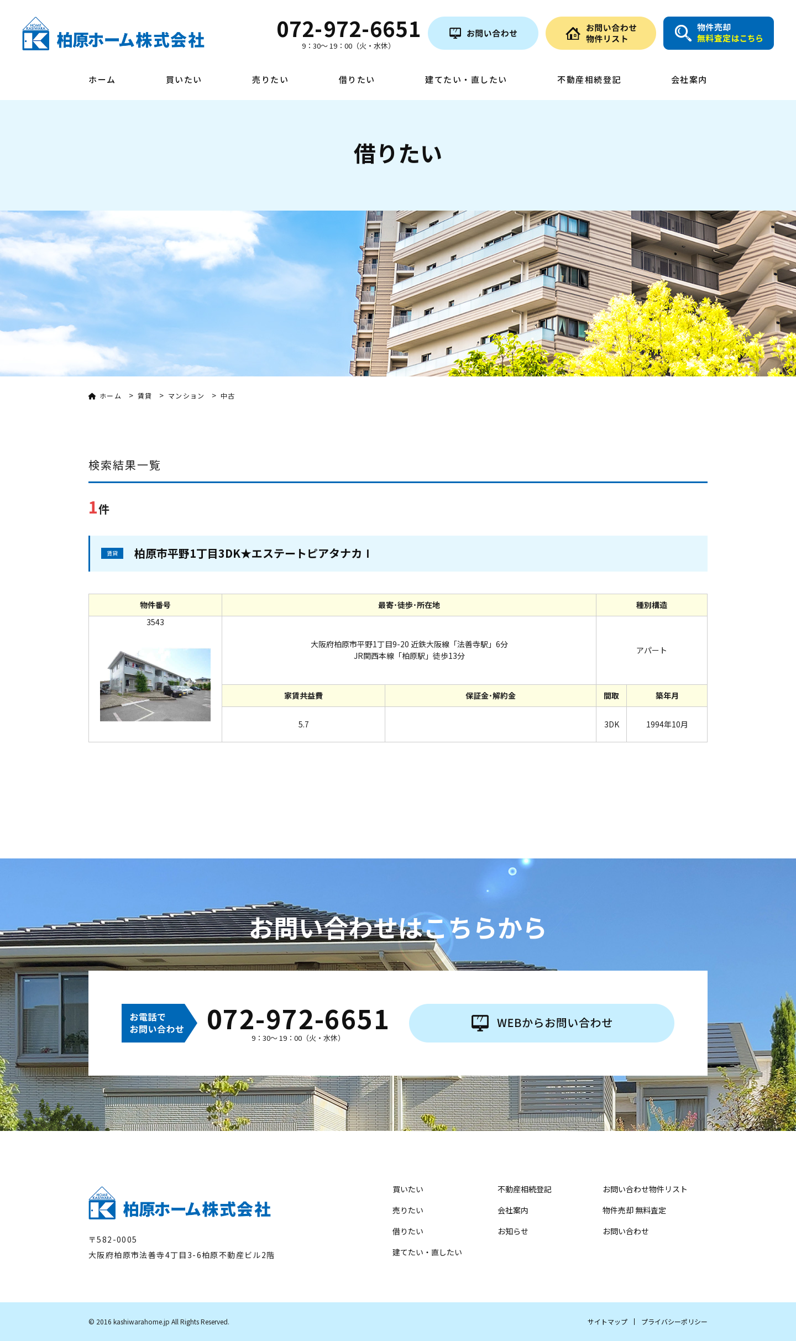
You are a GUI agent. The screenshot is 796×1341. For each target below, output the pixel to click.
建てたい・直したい (466, 80)
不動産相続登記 (589, 80)
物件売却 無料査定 (634, 1210)
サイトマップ (607, 1321)
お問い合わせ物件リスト (645, 1189)
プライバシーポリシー (674, 1321)
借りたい (357, 80)
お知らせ (513, 1231)
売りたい (270, 80)
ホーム (102, 80)
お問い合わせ (626, 1231)
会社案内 (689, 80)
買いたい (184, 80)
